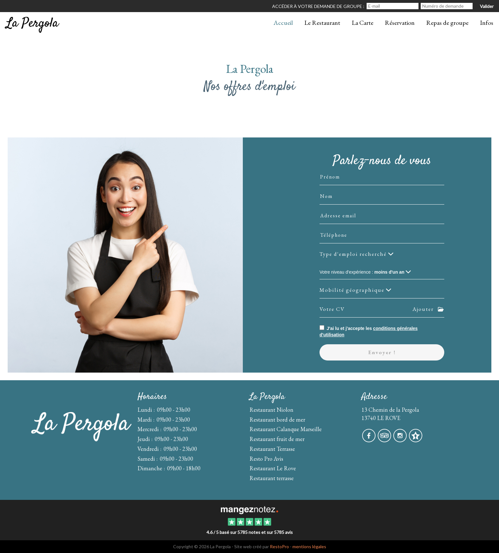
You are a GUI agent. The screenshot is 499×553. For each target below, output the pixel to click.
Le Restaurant (322, 22)
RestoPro (279, 546)
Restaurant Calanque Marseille (286, 429)
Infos (486, 22)
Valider (487, 6)
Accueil (283, 22)
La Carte (362, 22)
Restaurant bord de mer (277, 419)
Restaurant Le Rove (273, 468)
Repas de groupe (447, 22)
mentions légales (309, 546)
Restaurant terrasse (272, 478)
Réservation (400, 22)
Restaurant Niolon (271, 409)
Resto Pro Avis (266, 458)
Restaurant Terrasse (272, 448)
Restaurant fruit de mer (277, 439)
